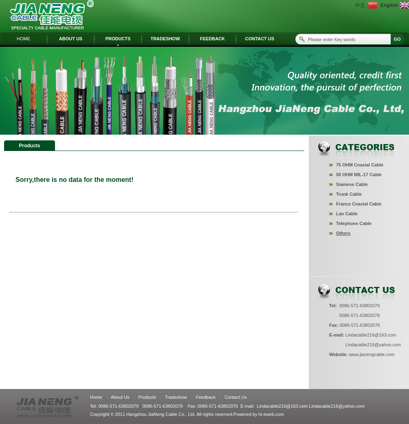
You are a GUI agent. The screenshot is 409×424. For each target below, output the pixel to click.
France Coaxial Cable (358, 203)
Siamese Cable (352, 184)
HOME (23, 38)
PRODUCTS (118, 38)
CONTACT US (259, 38)
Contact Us (235, 397)
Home (96, 397)
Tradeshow (176, 397)
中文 (360, 5)
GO (397, 39)
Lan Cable (347, 213)
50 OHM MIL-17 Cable (359, 174)
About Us (120, 397)
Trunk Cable (349, 194)
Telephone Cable (354, 223)
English (388, 5)
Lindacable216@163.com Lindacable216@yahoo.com (311, 406)
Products (147, 397)
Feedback (205, 397)
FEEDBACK (212, 38)
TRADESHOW (165, 38)
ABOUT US (70, 38)
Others (343, 233)
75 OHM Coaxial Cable (359, 164)
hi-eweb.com (271, 414)
